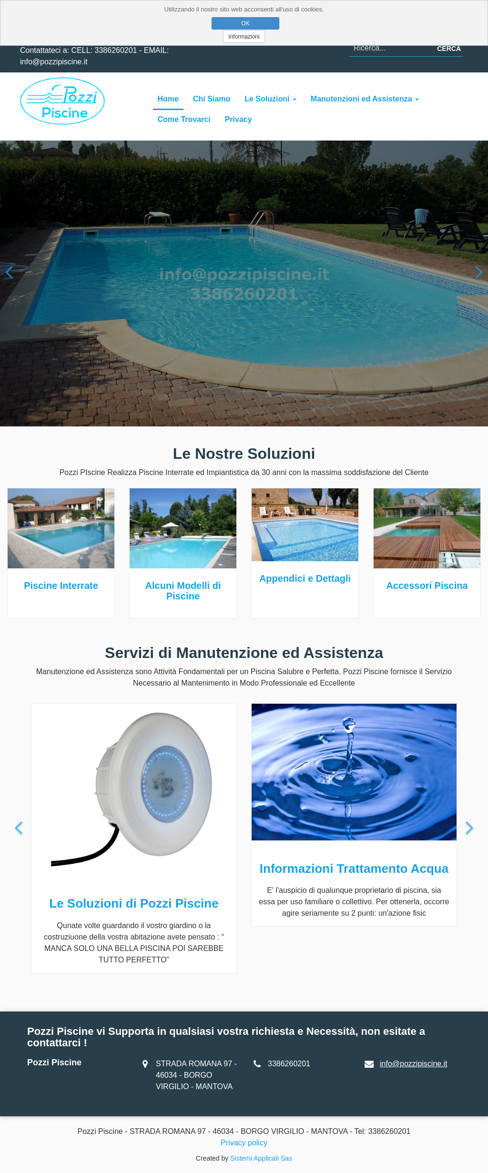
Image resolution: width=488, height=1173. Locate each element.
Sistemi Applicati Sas (261, 1158)
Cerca (449, 48)
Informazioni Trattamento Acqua (354, 868)
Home (168, 99)
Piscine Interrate (61, 585)
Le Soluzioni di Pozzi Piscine (133, 903)
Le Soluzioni (270, 99)
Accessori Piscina (427, 585)
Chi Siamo (211, 99)
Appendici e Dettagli (305, 578)
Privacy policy (244, 1143)
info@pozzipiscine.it (413, 1064)
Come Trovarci (184, 119)
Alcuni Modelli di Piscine (183, 590)
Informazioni (243, 36)
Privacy (238, 119)
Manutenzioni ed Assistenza (365, 99)
